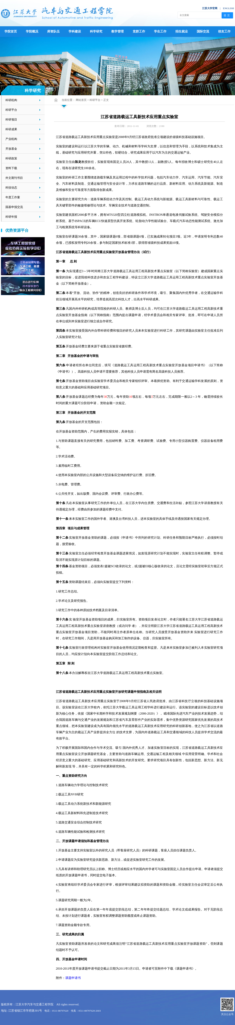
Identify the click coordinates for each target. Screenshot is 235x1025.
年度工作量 (12, 197)
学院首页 (10, 31)
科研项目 (11, 119)
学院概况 (32, 31)
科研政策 (11, 158)
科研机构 (11, 100)
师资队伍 (53, 31)
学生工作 (160, 31)
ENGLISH (228, 8)
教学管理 (117, 31)
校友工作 (224, 31)
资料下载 (11, 168)
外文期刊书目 (14, 177)
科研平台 (11, 109)
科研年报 (11, 216)
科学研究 (96, 31)
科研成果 (11, 129)
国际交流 (203, 31)
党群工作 (139, 31)
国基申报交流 (14, 207)
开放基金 (11, 148)
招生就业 (181, 31)
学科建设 (75, 31)
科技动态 (11, 187)
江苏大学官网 (209, 8)
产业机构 (11, 139)
